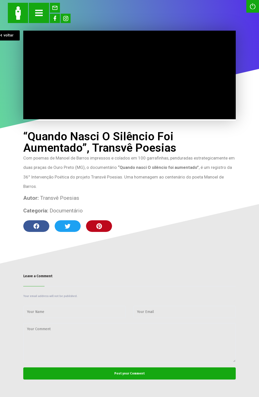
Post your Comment (129, 373)
